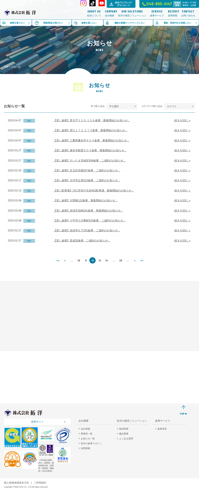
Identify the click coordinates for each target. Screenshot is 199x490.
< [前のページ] (65, 260)
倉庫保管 (162, 428)
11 (86, 260)
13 (100, 260)
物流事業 (123, 428)
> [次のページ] (135, 260)
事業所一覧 (87, 433)
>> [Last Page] (141, 260)
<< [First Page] (57, 260)
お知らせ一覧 (88, 438)
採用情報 (172, 13)
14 (107, 260)
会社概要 (109, 13)
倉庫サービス (157, 13)
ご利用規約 (40, 482)
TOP (6, 66)
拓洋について (94, 13)
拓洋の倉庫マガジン (91, 443)
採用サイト (37, 421)
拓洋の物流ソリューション (132, 13)
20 (120, 260)
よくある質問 (126, 438)
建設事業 (123, 433)
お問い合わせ (188, 13)
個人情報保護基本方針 (16, 482)
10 (79, 260)
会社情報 (85, 428)
